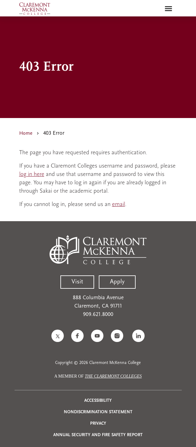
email (118, 205)
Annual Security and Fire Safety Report (98, 435)
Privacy (98, 423)
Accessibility (98, 400)
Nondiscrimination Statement (98, 412)
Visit (77, 282)
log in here (31, 174)
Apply (117, 282)
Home (26, 133)
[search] (155, 8)
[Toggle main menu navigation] (168, 8)
